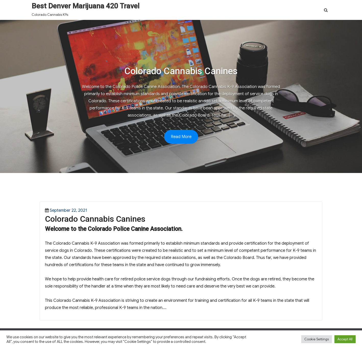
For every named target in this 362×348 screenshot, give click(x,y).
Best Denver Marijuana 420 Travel (85, 6)
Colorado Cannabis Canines (95, 219)
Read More (181, 136)
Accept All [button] (345, 339)
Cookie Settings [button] (316, 339)
